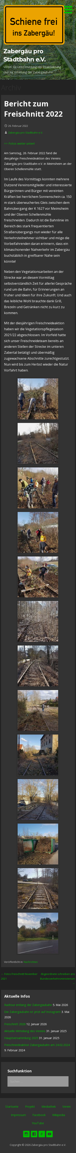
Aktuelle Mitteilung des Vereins (24, 1031)
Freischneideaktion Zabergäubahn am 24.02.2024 (37, 1045)
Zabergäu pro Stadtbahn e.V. (25, 132)
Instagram (26, 1134)
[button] (69, 7)
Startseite (11, 1106)
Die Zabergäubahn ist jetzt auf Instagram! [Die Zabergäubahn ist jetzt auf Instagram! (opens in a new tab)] (32, 1012)
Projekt (30, 1106)
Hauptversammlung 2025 (21, 1038)
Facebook (39, 1115)
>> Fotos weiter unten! (19, 143)
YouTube (38, 1123)
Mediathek (49, 1106)
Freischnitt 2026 (15, 1024)
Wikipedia (58, 1115)
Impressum (18, 1115)
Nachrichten (31, 962)
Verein (66, 1106)
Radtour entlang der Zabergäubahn (28, 1005)
